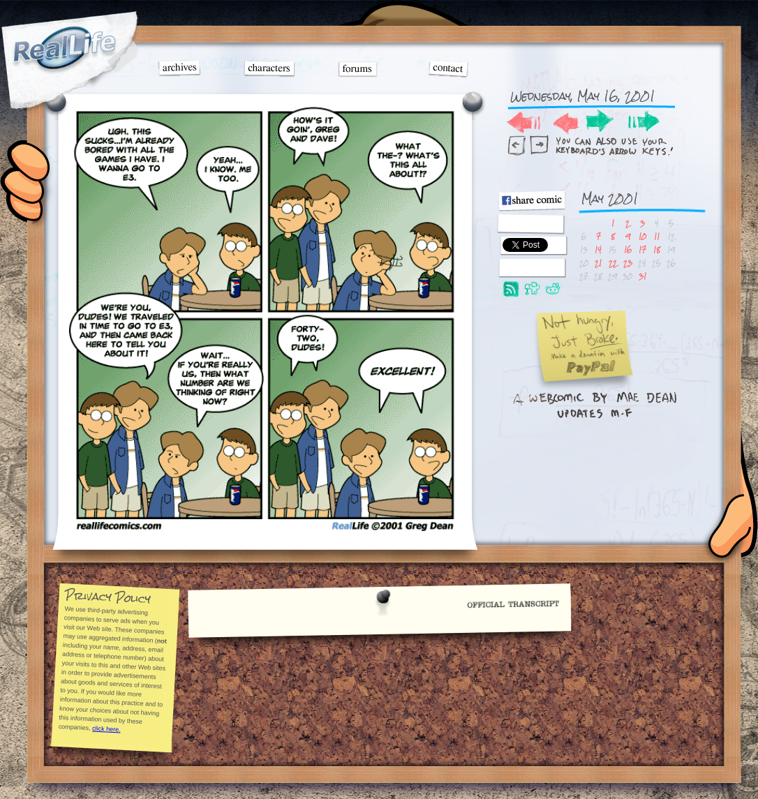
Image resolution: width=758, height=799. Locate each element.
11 (657, 236)
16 (628, 249)
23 (627, 262)
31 (642, 276)
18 (656, 249)
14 (598, 249)
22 (613, 262)
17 (642, 249)
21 (598, 262)
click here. (105, 728)
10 (642, 236)
